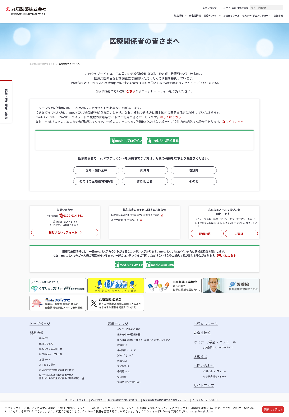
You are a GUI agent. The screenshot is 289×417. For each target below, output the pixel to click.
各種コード (45, 359)
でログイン (115, 141)
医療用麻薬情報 (240, 7)
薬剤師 (144, 171)
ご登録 (239, 233)
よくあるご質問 (47, 364)
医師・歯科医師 (96, 171)
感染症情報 (123, 366)
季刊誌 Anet (123, 371)
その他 (193, 182)
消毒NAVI (122, 361)
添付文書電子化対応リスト (125, 220)
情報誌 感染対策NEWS (128, 382)
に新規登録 (166, 141)
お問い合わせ (210, 7)
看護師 (193, 171)
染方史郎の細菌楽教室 (128, 334)
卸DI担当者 (144, 182)
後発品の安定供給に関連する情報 (56, 370)
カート (226, 7)
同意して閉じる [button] (273, 409)
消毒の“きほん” (125, 355)
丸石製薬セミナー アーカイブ (218, 347)
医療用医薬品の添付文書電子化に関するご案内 (135, 215)
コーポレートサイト (75, 400)
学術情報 (121, 376)
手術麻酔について (126, 350)
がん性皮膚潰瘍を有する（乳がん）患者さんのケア (143, 339)
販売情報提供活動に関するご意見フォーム (164, 400)
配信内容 (205, 233)
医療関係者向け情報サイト (42, 63)
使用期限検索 (46, 343)
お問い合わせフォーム (62, 232)
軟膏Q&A (122, 345)
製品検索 (43, 338)
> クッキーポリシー (201, 411)
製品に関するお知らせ (50, 348)
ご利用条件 (97, 400)
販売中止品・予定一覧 (50, 354)
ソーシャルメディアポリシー (206, 400)
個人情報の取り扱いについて (123, 400)
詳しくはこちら (170, 117)
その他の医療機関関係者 (96, 182)
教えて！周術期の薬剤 (128, 329)
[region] (144, 66)
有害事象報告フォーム (214, 376)
